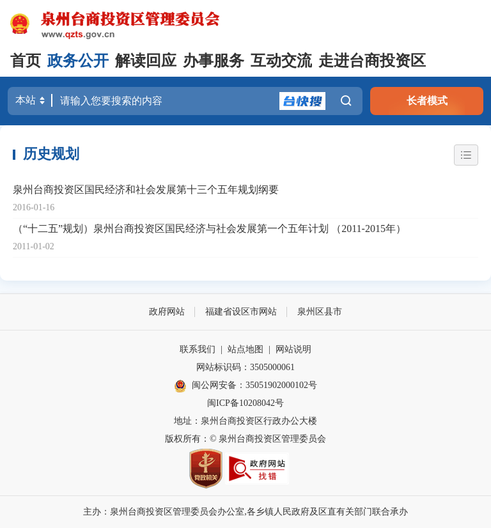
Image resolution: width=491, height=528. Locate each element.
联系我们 (197, 349)
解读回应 (145, 60)
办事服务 (213, 60)
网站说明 (293, 349)
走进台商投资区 (372, 60)
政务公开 (78, 60)
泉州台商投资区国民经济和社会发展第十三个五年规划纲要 (146, 189)
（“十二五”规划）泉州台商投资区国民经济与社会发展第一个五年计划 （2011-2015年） (209, 228)
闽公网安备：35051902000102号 (245, 386)
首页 (25, 60)
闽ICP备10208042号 (245, 403)
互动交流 (281, 60)
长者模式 (427, 100)
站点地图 (245, 349)
